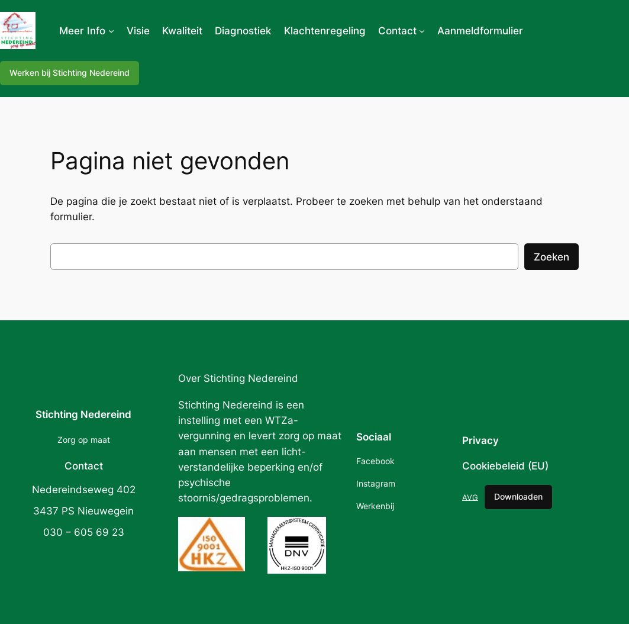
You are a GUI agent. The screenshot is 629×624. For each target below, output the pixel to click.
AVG (470, 496)
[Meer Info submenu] (111, 31)
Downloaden (518, 496)
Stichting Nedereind (83, 414)
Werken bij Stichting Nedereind (69, 72)
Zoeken (551, 257)
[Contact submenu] (422, 31)
